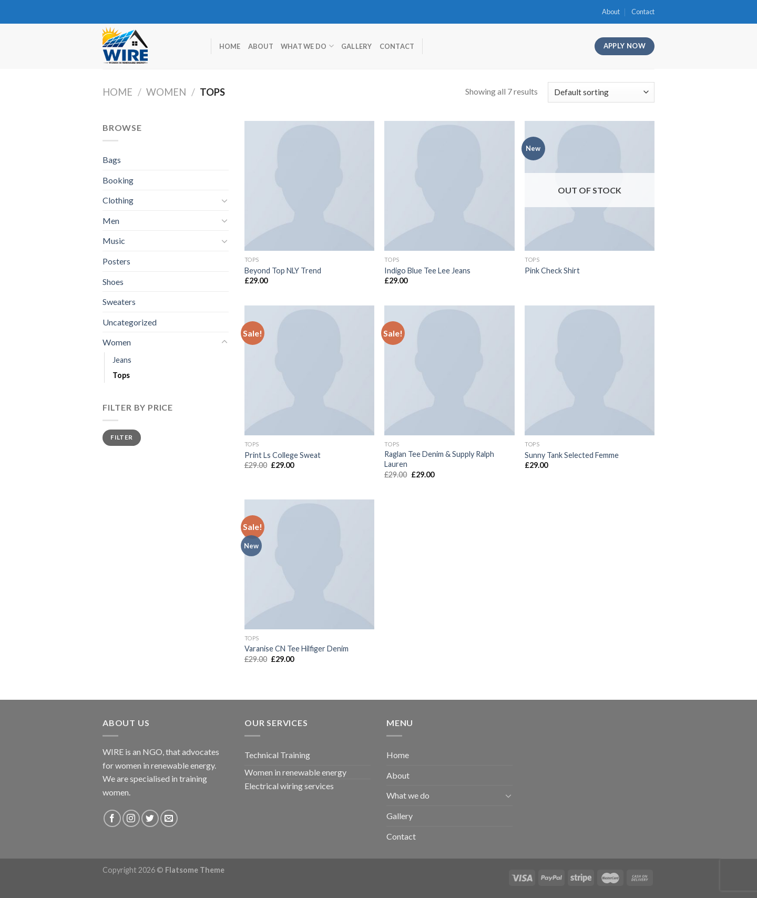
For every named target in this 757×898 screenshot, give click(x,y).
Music (114, 241)
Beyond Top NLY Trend (282, 270)
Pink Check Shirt (552, 270)
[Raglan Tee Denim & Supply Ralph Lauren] (449, 370)
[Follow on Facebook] (112, 818)
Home (230, 46)
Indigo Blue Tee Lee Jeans (427, 270)
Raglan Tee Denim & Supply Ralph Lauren (439, 459)
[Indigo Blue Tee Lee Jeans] (449, 186)
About (611, 11)
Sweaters (119, 302)
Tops (121, 375)
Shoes (113, 282)
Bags (112, 160)
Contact (642, 11)
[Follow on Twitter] (150, 818)
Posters (116, 261)
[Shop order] (601, 92)
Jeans (121, 359)
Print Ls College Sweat (282, 455)
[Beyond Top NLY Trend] (309, 186)
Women (166, 92)
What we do (307, 46)
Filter (121, 437)
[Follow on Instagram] (131, 818)
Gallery (356, 46)
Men (111, 221)
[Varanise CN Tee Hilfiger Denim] (309, 564)
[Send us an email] (169, 818)
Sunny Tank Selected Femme (572, 455)
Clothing (118, 200)
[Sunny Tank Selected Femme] (589, 370)
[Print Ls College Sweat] (309, 370)
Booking (118, 180)
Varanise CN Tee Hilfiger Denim (296, 648)
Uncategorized (130, 322)
